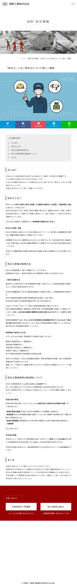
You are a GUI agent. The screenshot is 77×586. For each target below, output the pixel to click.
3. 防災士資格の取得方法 (18, 150)
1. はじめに (13, 143)
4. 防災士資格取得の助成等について (22, 153)
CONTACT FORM (21, 506)
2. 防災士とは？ (14, 146)
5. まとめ (12, 157)
